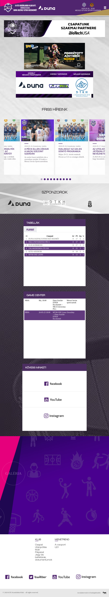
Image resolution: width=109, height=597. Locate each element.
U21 (57, 547)
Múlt (37, 549)
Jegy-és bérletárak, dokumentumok (43, 557)
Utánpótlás (41, 547)
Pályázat (39, 552)
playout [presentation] (30, 229)
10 (70, 179)
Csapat (39, 544)
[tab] (30, 229)
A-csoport (60, 544)
